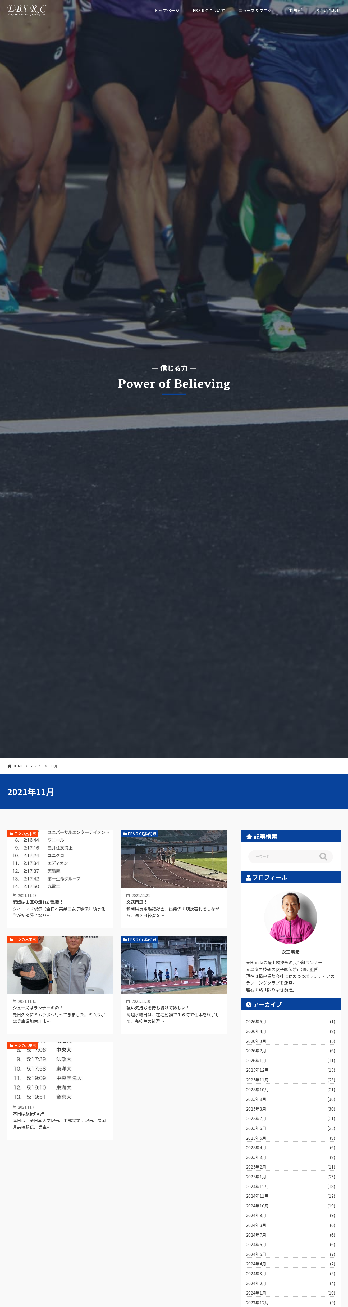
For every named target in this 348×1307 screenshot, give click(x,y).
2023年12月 (290, 1302)
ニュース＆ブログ (255, 10)
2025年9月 (290, 1099)
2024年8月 (290, 1225)
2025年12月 (290, 1070)
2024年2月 (290, 1283)
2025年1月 (290, 1176)
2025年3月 (290, 1157)
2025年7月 (290, 1118)
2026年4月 (290, 1031)
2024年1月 (290, 1293)
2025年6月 (290, 1128)
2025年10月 (290, 1089)
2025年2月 (290, 1167)
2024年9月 (290, 1215)
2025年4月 (290, 1147)
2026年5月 (290, 1021)
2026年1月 (290, 1060)
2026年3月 (290, 1041)
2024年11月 (290, 1196)
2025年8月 (290, 1109)
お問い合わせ (328, 10)
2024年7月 (290, 1235)
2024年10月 (290, 1205)
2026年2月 (290, 1050)
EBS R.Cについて (209, 10)
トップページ (167, 10)
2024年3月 (290, 1273)
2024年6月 (290, 1244)
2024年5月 (290, 1254)
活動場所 (293, 10)
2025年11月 (290, 1079)
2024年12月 (290, 1186)
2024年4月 (290, 1263)
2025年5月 (290, 1138)
